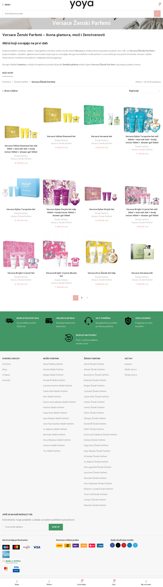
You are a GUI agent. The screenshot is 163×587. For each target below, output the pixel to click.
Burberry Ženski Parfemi (95, 380)
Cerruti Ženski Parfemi (94, 407)
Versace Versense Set (102, 136)
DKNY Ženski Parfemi (94, 429)
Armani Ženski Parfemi (94, 369)
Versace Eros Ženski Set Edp (102, 273)
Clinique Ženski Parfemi (95, 418)
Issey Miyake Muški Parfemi (56, 418)
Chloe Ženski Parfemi (94, 413)
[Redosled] (145, 91)
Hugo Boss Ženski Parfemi (96, 445)
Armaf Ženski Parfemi (94, 364)
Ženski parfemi (92, 358)
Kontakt (6, 380)
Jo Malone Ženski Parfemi (96, 462)
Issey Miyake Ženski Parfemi (97, 451)
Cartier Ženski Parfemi (94, 402)
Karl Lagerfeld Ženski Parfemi (97, 467)
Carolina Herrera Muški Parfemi (57, 386)
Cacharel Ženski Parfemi (95, 391)
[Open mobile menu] (6, 5)
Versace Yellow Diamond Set (61, 136)
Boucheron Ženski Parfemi (96, 375)
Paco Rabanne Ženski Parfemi (98, 483)
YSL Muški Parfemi (51, 451)
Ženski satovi (131, 375)
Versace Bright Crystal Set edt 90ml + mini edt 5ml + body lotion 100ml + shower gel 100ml (142, 212)
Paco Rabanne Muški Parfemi (57, 440)
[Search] (81, 13)
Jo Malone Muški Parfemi (55, 429)
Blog (4, 369)
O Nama (6, 375)
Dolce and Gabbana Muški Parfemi (59, 402)
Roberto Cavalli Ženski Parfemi (98, 489)
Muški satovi (131, 369)
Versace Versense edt (142, 273)
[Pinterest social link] (123, 545)
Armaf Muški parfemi (53, 364)
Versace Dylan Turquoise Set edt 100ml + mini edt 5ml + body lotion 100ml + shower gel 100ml (142, 140)
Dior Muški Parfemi (52, 397)
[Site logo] (81, 5)
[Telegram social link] (135, 545)
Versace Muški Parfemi (54, 445)
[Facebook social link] (112, 545)
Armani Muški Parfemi (53, 369)
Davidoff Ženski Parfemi (95, 424)
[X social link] (118, 545)
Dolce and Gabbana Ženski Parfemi (100, 435)
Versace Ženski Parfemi (21, 159)
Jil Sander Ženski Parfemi (95, 456)
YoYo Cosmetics (18, 65)
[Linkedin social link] (129, 545)
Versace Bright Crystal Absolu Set (61, 274)
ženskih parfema (70, 65)
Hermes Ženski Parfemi (94, 440)
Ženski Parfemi (21, 82)
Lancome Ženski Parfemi (95, 473)
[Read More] (7, 73)
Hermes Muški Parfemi (53, 407)
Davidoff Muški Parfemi (54, 380)
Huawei (128, 364)
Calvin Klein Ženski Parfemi (96, 397)
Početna (6, 82)
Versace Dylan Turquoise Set (20, 209)
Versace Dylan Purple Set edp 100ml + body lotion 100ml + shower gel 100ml (61, 212)
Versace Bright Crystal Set (21, 273)
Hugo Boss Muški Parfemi (55, 413)
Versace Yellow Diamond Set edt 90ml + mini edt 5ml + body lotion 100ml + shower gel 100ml (20, 149)
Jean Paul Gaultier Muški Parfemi (58, 424)
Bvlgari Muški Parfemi (53, 375)
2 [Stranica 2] (81, 298)
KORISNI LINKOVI (11, 358)
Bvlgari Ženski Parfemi (94, 386)
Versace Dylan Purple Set (101, 209)
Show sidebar (11, 91)
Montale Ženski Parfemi (95, 478)
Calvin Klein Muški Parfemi (55, 391)
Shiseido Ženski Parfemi (95, 505)
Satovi (128, 358)
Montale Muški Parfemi (54, 435)
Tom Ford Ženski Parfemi (95, 494)
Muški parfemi (51, 358)
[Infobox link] (22, 323)
